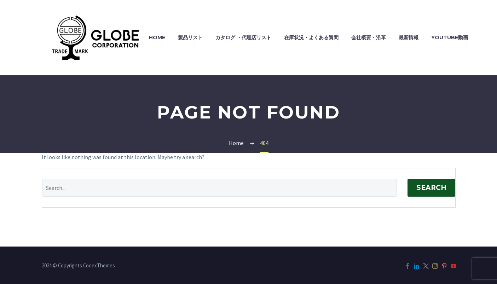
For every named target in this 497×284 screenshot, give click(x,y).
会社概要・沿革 (368, 37)
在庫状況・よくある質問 (311, 37)
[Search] (219, 188)
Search (431, 188)
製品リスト (190, 37)
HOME (157, 37)
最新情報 (408, 37)
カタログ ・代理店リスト (243, 37)
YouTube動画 (449, 37)
